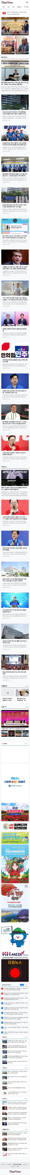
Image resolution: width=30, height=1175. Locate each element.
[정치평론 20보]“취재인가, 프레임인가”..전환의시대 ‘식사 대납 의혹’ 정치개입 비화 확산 (16, 989)
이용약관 (9, 1164)
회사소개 (3, 1164)
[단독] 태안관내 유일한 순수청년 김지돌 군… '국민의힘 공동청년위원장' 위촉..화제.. (16, 998)
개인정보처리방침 (17, 1164)
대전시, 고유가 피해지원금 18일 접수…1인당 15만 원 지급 (16, 1028)
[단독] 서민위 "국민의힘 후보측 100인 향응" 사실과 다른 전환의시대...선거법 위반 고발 (16, 994)
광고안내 (25, 1164)
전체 (4, 7)
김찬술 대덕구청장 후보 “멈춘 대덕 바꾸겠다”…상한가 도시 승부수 (16, 1003)
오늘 (22, 984)
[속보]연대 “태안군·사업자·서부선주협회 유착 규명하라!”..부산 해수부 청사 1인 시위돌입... (16, 1018)
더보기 (27, 686)
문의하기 (13, 1166)
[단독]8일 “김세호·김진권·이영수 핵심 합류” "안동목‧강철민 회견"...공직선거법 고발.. (16, 1008)
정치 (8, 7)
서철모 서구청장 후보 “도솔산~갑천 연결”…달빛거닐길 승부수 (16, 1033)
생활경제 (19, 7)
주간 (26, 984)
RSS (18, 1166)
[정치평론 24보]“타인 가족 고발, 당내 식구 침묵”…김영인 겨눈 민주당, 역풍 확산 (16, 1023)
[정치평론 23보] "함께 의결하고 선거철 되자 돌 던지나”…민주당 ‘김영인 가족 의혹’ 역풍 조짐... (16, 1013)
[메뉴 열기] (27, 2)
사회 (13, 7)
